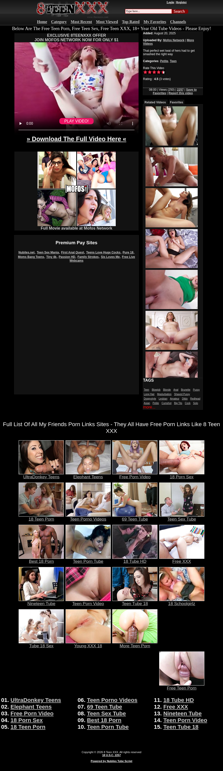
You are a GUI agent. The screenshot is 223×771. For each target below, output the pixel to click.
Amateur (174, 398)
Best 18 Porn (41, 559)
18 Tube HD (134, 559)
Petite (164, 61)
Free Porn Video (134, 474)
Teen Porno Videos (88, 517)
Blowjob (156, 389)
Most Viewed (107, 22)
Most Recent (81, 22)
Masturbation (164, 394)
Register (181, 2)
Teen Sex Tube (181, 517)
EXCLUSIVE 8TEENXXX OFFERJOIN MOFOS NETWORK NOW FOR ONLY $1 (77, 37)
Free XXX (181, 559)
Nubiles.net (26, 252)
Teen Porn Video (88, 601)
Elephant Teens (88, 474)
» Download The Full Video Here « (76, 138)
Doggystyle (150, 398)
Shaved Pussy (182, 394)
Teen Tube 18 (134, 601)
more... (149, 407)
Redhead (195, 398)
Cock (187, 403)
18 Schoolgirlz (181, 601)
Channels (178, 22)
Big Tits (178, 403)
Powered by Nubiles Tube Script (111, 761)
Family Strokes (88, 257)
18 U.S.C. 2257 (111, 755)
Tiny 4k (51, 257)
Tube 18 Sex (41, 643)
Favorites (176, 102)
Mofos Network (174, 40)
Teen (173, 61)
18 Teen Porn (41, 517)
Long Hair (149, 394)
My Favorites (155, 22)
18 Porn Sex (181, 474)
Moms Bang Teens (31, 257)
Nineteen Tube (41, 601)
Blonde (167, 389)
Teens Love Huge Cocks (103, 252)
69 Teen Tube (134, 517)
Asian (147, 403)
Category (59, 22)
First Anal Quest (72, 252)
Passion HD (67, 257)
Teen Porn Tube (88, 559)
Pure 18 (128, 252)
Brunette (185, 389)
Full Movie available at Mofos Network (76, 226)
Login (170, 2)
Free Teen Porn (181, 686)
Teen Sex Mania (48, 252)
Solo (195, 403)
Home (42, 22)
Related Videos (155, 102)
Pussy (196, 389)
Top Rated (131, 22)
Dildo (185, 398)
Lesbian (163, 398)
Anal (175, 389)
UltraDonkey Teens (41, 474)
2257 (180, 89)
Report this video (181, 93)
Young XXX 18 (88, 643)
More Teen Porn (134, 643)
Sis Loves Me (110, 257)
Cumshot (167, 403)
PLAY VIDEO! (76, 121)
